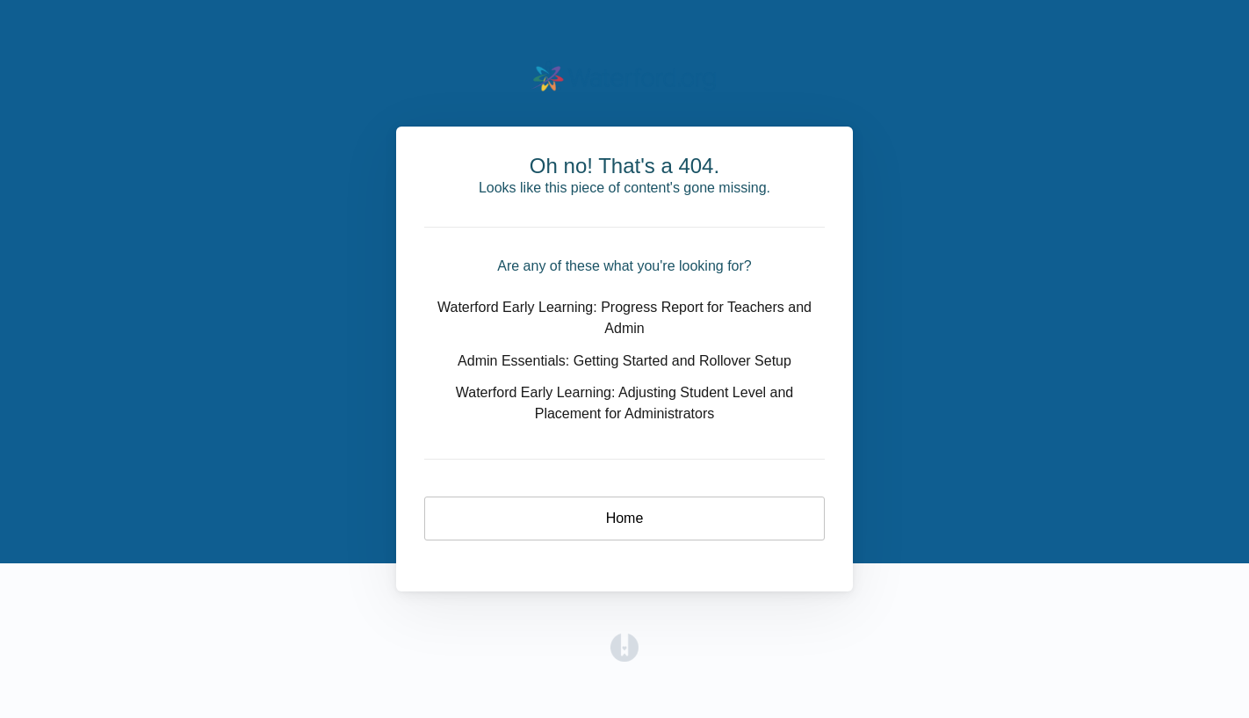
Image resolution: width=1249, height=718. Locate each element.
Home (625, 518)
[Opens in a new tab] (624, 646)
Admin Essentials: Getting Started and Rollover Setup (624, 360)
